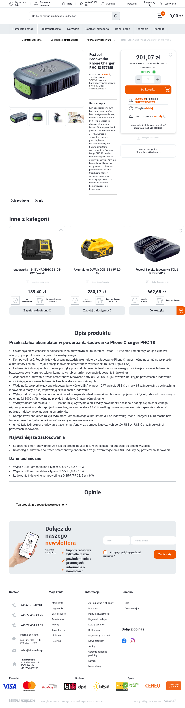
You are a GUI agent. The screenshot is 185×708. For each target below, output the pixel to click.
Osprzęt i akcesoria (97, 29)
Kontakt (159, 29)
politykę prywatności (131, 552)
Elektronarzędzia (51, 29)
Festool (106, 74)
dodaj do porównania (150, 138)
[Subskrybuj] (116, 540)
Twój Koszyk (58, 630)
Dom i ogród (122, 29)
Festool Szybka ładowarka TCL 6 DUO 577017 (156, 271)
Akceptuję (115, 552)
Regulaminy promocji (99, 635)
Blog (127, 603)
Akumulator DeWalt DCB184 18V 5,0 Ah (97, 271)
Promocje (142, 29)
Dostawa (93, 608)
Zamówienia (58, 619)
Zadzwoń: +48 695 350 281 (148, 128)
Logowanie (170, 3)
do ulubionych (171, 55)
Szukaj (116, 16)
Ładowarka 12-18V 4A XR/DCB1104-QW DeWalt (37, 271)
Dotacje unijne (132, 608)
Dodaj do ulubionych (61, 231)
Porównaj (132, 3)
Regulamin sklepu (97, 619)
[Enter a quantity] (148, 79)
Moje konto (57, 603)
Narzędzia (73, 29)
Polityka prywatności (98, 613)
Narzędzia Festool (23, 29)
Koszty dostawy (96, 624)
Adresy (55, 624)
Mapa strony (94, 666)
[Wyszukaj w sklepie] (70, 16)
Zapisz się (164, 554)
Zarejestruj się (149, 4)
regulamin (108, 556)
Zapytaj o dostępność (37, 310)
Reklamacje (94, 630)
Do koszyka (148, 89)
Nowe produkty (96, 641)
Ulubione (56, 635)
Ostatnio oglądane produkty (97, 653)
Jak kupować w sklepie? (100, 603)
